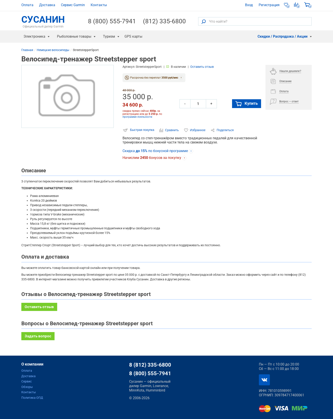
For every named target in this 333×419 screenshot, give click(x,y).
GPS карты (133, 36)
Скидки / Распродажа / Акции (282, 36)
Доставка (47, 5)
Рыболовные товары (74, 36)
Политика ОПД (32, 397)
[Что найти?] (255, 21)
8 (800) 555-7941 (112, 21)
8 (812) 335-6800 (150, 365)
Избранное (195, 130)
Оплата (27, 5)
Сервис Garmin (73, 5)
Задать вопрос (38, 336)
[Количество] (198, 103)
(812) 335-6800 (164, 21)
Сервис (26, 381)
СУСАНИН (43, 21)
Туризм (109, 36)
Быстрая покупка (139, 130)
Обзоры (27, 387)
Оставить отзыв (202, 66)
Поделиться (222, 130)
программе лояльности (137, 116)
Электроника (34, 36)
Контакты (99, 5)
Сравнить (169, 130)
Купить (246, 103)
